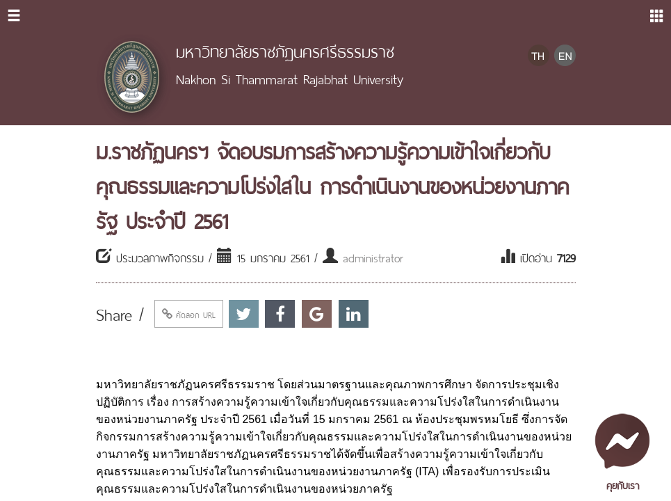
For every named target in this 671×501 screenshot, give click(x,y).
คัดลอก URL (189, 313)
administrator (373, 256)
